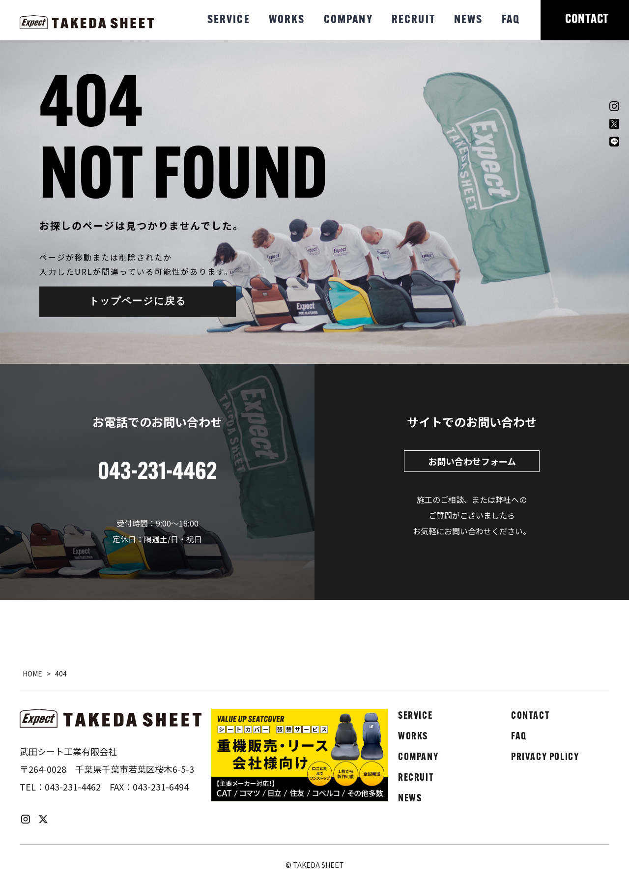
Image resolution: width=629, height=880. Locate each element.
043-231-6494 (161, 786)
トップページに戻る (137, 302)
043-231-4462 (73, 786)
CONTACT (587, 20)
